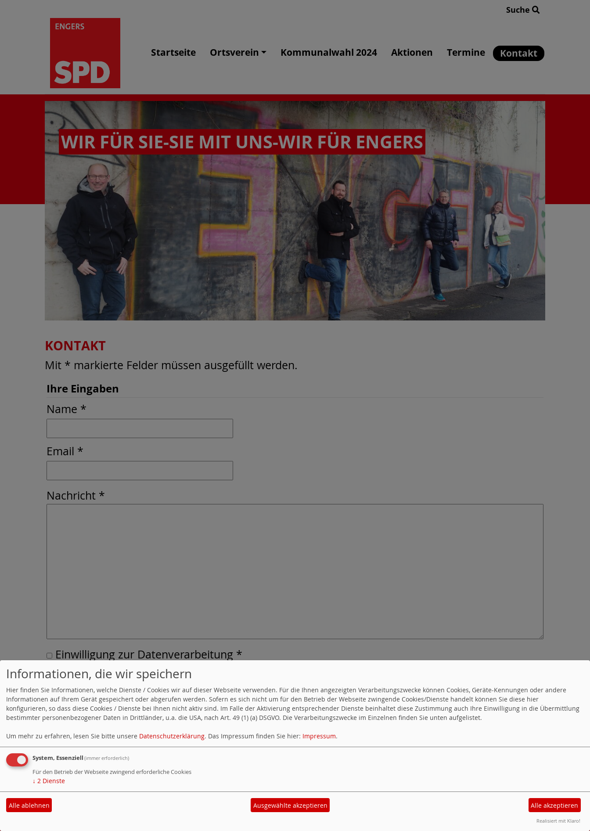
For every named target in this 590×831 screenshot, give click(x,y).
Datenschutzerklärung (172, 736)
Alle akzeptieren (554, 805)
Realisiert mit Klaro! (558, 820)
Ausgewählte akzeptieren (290, 805)
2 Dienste (48, 781)
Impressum (319, 736)
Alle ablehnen (29, 805)
